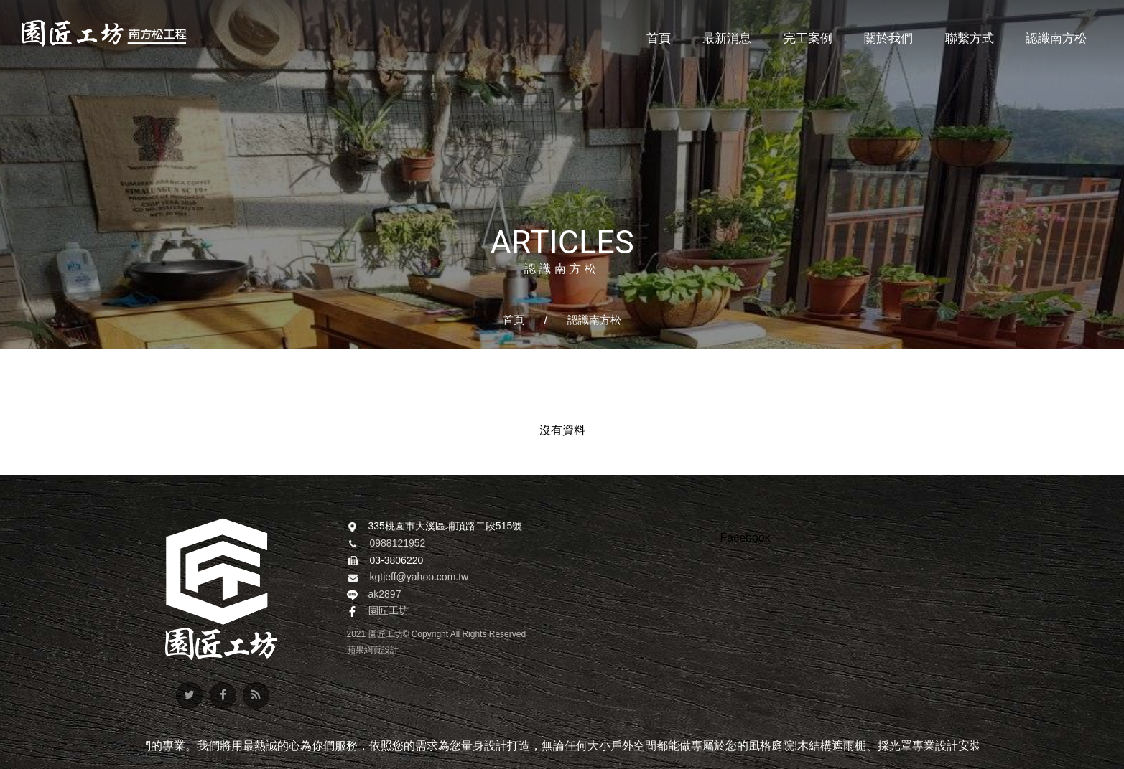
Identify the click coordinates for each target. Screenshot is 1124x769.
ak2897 (384, 594)
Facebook (745, 538)
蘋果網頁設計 (373, 650)
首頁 (513, 319)
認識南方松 (594, 319)
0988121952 (398, 543)
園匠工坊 (388, 611)
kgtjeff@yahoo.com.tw (419, 577)
